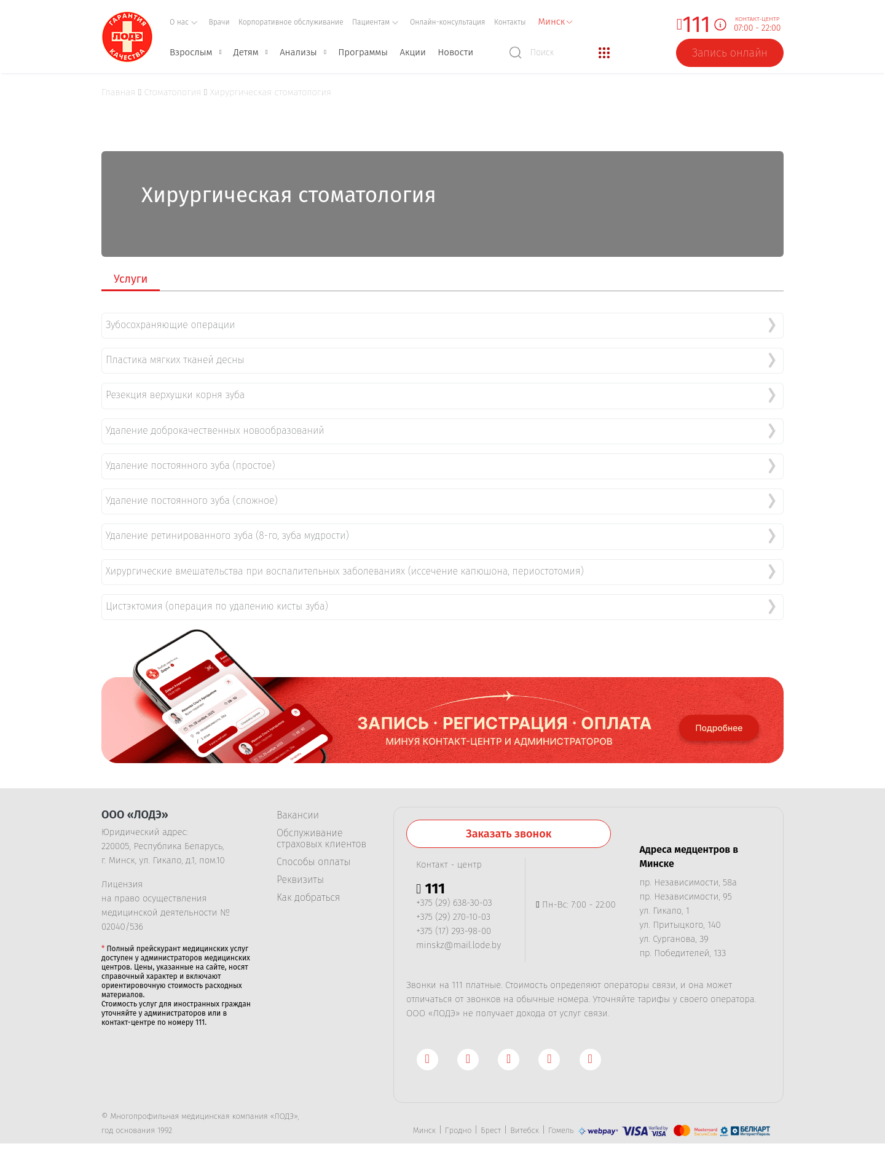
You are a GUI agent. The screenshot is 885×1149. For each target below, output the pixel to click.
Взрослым (191, 52)
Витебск (524, 1121)
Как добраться (308, 889)
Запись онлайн (730, 53)
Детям (246, 52)
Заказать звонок (508, 825)
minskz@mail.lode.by (458, 936)
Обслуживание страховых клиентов (321, 830)
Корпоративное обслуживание (291, 22)
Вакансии (298, 806)
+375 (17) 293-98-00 (453, 922)
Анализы (298, 52)
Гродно (458, 1121)
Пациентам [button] (375, 22)
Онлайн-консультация (448, 22)
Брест (491, 1121)
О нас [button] (184, 22)
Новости (455, 52)
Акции (412, 52)
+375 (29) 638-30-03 (454, 894)
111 (696, 25)
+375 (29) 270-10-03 (453, 908)
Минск (424, 1121)
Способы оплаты (313, 853)
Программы (363, 52)
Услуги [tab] (131, 279)
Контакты (509, 22)
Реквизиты (300, 871)
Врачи (219, 22)
